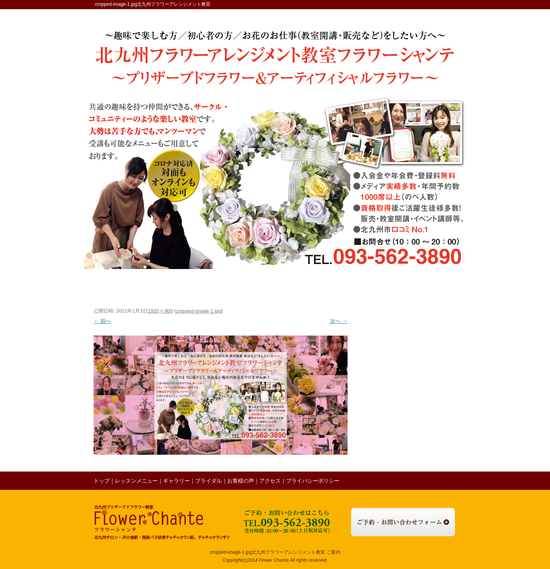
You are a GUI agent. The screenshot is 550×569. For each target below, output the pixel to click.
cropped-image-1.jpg (198, 311)
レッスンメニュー (166, 287)
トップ (115, 287)
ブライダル (251, 287)
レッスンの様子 (325, 287)
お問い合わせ (436, 287)
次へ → (339, 321)
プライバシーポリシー (313, 481)
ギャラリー (214, 287)
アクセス (399, 287)
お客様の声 (286, 287)
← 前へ (102, 321)
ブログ (364, 287)
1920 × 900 (160, 311)
